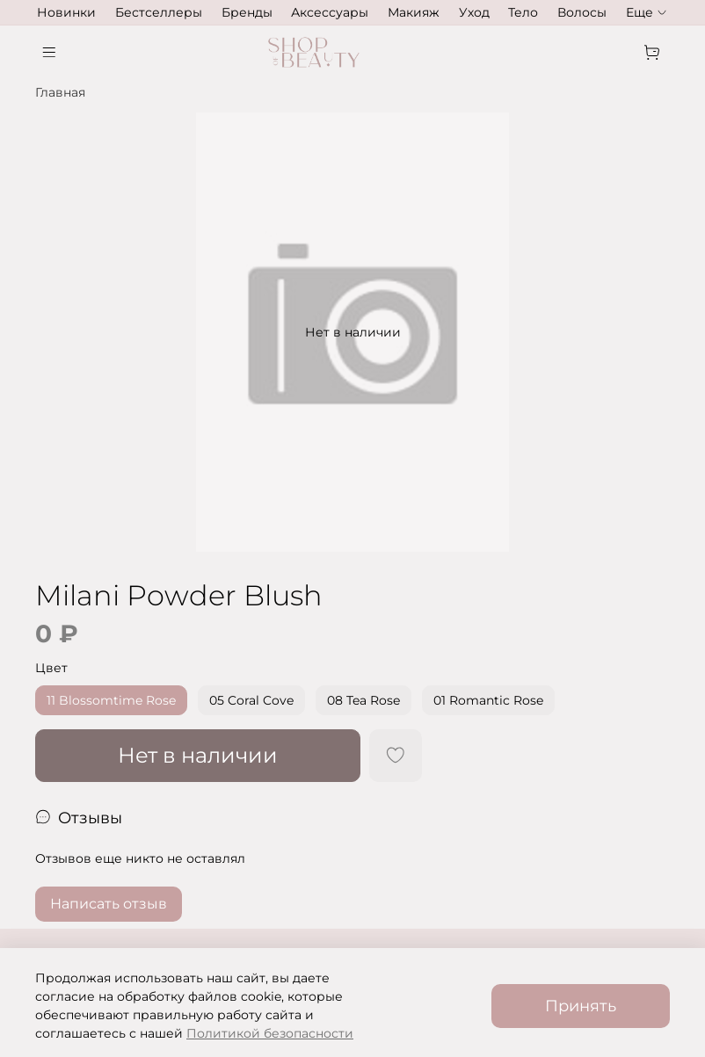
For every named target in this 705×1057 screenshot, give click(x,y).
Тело (523, 12)
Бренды (247, 12)
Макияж (414, 12)
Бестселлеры (158, 12)
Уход (474, 12)
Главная (60, 92)
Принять (580, 1005)
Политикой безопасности (269, 1033)
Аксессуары (329, 12)
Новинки (66, 12)
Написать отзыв (108, 903)
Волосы (582, 12)
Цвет (51, 668)
